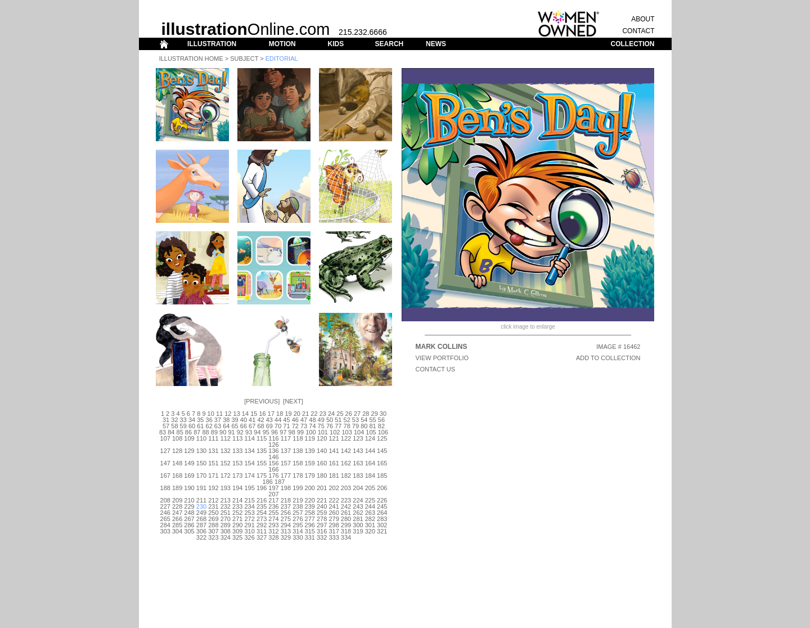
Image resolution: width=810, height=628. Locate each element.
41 (252, 419)
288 (213, 525)
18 (279, 413)
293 (273, 525)
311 (261, 531)
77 (338, 426)
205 (370, 488)
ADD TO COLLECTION (608, 358)
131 (213, 450)
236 (273, 506)
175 (261, 475)
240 (322, 506)
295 (297, 525)
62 (209, 426)
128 (177, 450)
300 (358, 525)
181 (333, 475)
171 (213, 475)
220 (310, 500)
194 (237, 488)
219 (297, 500)
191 (201, 488)
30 (383, 413)
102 (335, 432)
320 (370, 531)
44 (277, 419)
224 (358, 500)
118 (297, 438)
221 (322, 500)
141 (333, 450)
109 (189, 438)
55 (372, 419)
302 (382, 525)
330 (297, 537)
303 (165, 531)
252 (237, 512)
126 (273, 444)
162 (346, 463)
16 (262, 413)
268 (201, 518)
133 (237, 450)
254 (261, 512)
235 (261, 506)
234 (249, 506)
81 (372, 426)
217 (273, 500)
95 (266, 432)
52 (347, 419)
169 (189, 475)
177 (286, 475)
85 (180, 432)
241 (333, 506)
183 (358, 475)
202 (333, 488)
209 (177, 500)
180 (322, 475)
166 (273, 469)
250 (213, 512)
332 (322, 537)
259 (322, 512)
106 (383, 432)
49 (321, 419)
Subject (244, 58)
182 (346, 475)
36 (209, 419)
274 (273, 518)
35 (200, 419)
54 (364, 419)
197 (273, 488)
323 (213, 537)
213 (225, 500)
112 (225, 438)
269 (213, 518)
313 (286, 531)
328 (273, 537)
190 (189, 488)
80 (364, 426)
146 (273, 457)
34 (191, 419)
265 (165, 518)
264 (382, 512)
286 (189, 525)
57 (166, 426)
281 (358, 518)
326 (249, 537)
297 (322, 525)
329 (286, 537)
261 (346, 512)
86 (188, 432)
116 (273, 438)
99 (300, 432)
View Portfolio (442, 358)
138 (297, 450)
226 (382, 500)
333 (333, 537)
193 (225, 488)
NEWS (436, 44)
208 (165, 500)
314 (297, 531)
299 (346, 525)
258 (310, 512)
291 (249, 525)
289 (225, 525)
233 (237, 506)
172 (225, 475)
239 (310, 506)
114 (249, 438)
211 (201, 500)
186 (268, 481)
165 (382, 463)
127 (165, 450)
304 (177, 531)
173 (237, 475)
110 (201, 438)
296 (310, 525)
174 (249, 475)
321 (382, 531)
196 (261, 488)
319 (358, 531)
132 (225, 450)
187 (279, 481)
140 (322, 450)
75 (321, 426)
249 (201, 512)
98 (292, 432)
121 (333, 438)
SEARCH (389, 44)
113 (237, 438)
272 (249, 518)
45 (286, 419)
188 (165, 488)
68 (260, 426)
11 (219, 413)
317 (333, 531)
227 (165, 506)
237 (286, 506)
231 (213, 506)
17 (271, 413)
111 (213, 438)
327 (261, 537)
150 (201, 463)
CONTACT (638, 31)
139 (310, 450)
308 (225, 531)
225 (370, 500)
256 (286, 512)
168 (177, 475)
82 (381, 426)
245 (382, 506)
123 (358, 438)
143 (358, 450)
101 (323, 432)
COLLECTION (633, 44)
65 (234, 426)
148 (177, 463)
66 (243, 426)
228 (177, 506)
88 (205, 432)
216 (261, 500)
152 (225, 463)
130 (201, 450)
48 (312, 419)
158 (297, 463)
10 (211, 413)
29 (374, 413)
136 (273, 450)
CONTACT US (436, 369)
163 (358, 463)
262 (358, 512)
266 (177, 518)
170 (201, 475)
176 (273, 475)
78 (347, 426)
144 (370, 450)
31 (166, 419)
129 (189, 450)
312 (273, 531)
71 (286, 426)
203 (346, 488)
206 (382, 488)
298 (333, 525)
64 (226, 426)
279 (333, 518)
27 (357, 413)
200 (310, 488)
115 (261, 438)
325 (237, 537)
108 (177, 438)
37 (217, 419)
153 (237, 463)
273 (261, 518)
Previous (262, 401)
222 (333, 500)
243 (358, 506)
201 (322, 488)
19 (288, 413)
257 (297, 512)
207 (273, 494)
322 (201, 537)
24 (331, 413)
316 (322, 531)
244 (370, 506)
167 (165, 475)
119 (310, 438)
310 (249, 531)
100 (310, 432)
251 (225, 512)
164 (370, 463)
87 (197, 432)
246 (165, 512)
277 (310, 518)
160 (322, 463)
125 (382, 438)
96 (274, 432)
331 (310, 537)
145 (382, 450)
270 (225, 518)
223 (346, 500)
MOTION (282, 44)
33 (183, 419)
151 (213, 463)
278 (322, 518)
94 (257, 432)
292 (261, 525)
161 (333, 463)
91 (231, 432)
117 (286, 438)
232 (225, 506)
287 (201, 525)
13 (236, 413)
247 (177, 512)
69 (269, 426)
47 (303, 419)
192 (213, 488)
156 (273, 463)
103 (346, 432)
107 (165, 438)
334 (346, 537)
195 (249, 488)
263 (370, 512)
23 (323, 413)
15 (253, 413)
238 (297, 506)
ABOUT (642, 19)
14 (245, 413)
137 (286, 450)
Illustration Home (191, 58)
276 (297, 518)
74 (312, 426)
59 (183, 426)
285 (177, 525)
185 (382, 475)
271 (237, 518)
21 (305, 413)
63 (217, 426)
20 (297, 413)
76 (329, 426)
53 (355, 419)
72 (295, 426)
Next (293, 401)
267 (189, 518)
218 (286, 500)
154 (249, 463)
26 (348, 413)
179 (310, 475)
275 (286, 518)
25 (339, 413)
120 (322, 438)
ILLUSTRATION (211, 44)
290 (237, 525)
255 (273, 512)
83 (162, 432)
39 (234, 419)
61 (200, 426)
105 (371, 432)
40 (243, 419)
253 (249, 512)
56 (381, 419)
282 (370, 518)
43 (269, 419)
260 (333, 512)
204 (358, 488)
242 (346, 506)
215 (249, 500)
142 (346, 450)
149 (189, 463)
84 (171, 432)
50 (329, 419)
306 (201, 531)
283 (382, 518)
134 (249, 450)
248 (189, 512)
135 (261, 450)
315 (310, 531)
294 (286, 525)
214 (237, 500)
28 (365, 413)
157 (286, 463)
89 (214, 432)
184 (370, 475)
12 (227, 413)
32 (174, 419)
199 (297, 488)
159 (310, 463)
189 (177, 488)
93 (248, 432)
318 (346, 531)
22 (313, 413)
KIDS (335, 44)
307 (213, 531)
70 (277, 426)
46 (295, 419)
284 (165, 525)
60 (191, 426)
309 (237, 531)
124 (370, 438)
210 (189, 500)
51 (338, 419)
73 (303, 426)
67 (252, 426)
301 (370, 525)
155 (261, 463)
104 (359, 432)
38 (226, 419)
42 (260, 419)
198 (286, 488)
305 (189, 531)
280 (346, 518)
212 (213, 500)
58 (174, 426)
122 (346, 438)
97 (283, 432)
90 (222, 432)
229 (189, 506)
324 (225, 537)
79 (355, 426)
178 (297, 475)
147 (165, 463)
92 (240, 432)
